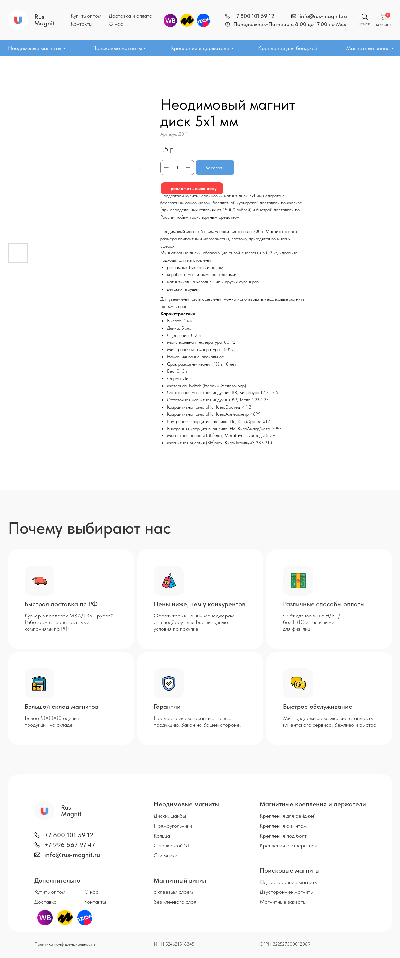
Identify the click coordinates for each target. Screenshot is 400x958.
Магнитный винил (368, 48)
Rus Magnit (44, 20)
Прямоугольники (173, 825)
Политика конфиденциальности (64, 944)
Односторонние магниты (289, 882)
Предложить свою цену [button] (192, 188)
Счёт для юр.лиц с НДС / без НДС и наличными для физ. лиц (311, 622)
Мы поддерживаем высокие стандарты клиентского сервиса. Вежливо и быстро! (330, 721)
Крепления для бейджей (287, 48)
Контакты (81, 24)
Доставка (45, 901)
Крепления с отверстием (289, 845)
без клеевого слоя (175, 901)
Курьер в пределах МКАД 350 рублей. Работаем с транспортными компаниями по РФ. (69, 622)
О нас (116, 24)
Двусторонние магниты (287, 892)
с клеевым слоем (173, 892)
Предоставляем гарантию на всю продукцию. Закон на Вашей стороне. (197, 721)
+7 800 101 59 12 (253, 16)
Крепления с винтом (283, 825)
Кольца (162, 835)
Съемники (165, 855)
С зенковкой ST (172, 845)
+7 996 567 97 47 (69, 845)
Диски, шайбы (170, 815)
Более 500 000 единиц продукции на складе (52, 721)
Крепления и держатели (199, 48)
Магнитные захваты (283, 901)
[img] (227, 16)
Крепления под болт (283, 835)
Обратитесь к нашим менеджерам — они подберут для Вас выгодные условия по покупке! (197, 622)
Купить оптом (86, 15)
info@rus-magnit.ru (323, 16)
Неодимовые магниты (34, 48)
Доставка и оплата (130, 15)
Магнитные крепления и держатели (313, 804)
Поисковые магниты (117, 48)
